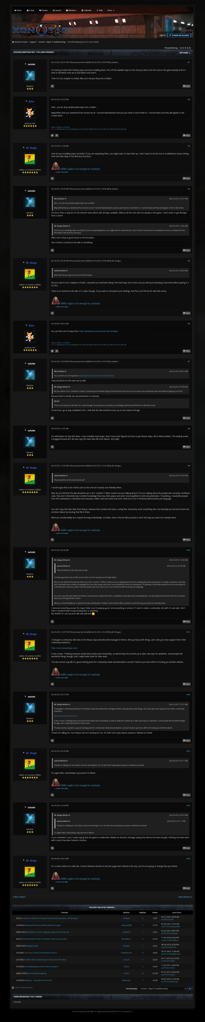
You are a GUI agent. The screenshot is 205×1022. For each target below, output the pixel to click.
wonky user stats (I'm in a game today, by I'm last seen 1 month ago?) (50, 918)
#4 (88, 129)
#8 (122, 129)
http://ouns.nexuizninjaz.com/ (64, 648)
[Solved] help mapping (37, 973)
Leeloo (126, 966)
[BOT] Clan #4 (115, 129)
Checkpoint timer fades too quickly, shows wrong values (44, 939)
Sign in (163, 35)
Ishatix (172, 961)
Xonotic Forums (21, 42)
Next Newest (185, 897)
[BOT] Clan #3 (94, 129)
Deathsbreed (126, 953)
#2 (189, 100)
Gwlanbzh (126, 932)
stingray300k (126, 925)
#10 (188, 550)
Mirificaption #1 (76, 129)
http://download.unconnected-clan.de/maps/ (98, 331)
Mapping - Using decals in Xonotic (38, 980)
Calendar (86, 10)
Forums (43, 10)
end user (173, 947)
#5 (101, 129)
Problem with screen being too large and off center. (45, 960)
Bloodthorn (126, 939)
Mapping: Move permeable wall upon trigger (42, 925)
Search (57, 10)
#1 (189, 62)
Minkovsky (126, 980)
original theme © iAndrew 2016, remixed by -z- (114, 1012)
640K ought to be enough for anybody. (80, 168)
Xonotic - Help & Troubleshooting (52, 42)
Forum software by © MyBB (83, 1012)
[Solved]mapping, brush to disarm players (41, 966)
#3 (84, 129)
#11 (188, 632)
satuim (31, 64)
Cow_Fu (126, 960)
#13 (188, 751)
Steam (53, 127)
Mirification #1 (61, 129)
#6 (105, 129)
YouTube (67, 127)
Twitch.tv (59, 127)
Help (99, 10)
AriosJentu (173, 933)
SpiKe (171, 919)
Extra (110, 10)
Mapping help (32, 946)
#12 (188, 695)
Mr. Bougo (116, 261)
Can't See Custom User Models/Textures (40, 953)
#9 (125, 129)
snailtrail (126, 918)
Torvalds (64, 172)
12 (143, 973)
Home (17, 10)
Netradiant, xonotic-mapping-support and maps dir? (48, 932)
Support (33, 42)
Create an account (179, 35)
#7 (108, 129)
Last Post (165, 919)
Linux (58, 172)
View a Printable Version (24, 988)
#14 (188, 806)
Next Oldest (20, 897)
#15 (188, 859)
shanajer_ (126, 946)
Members (71, 10)
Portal (30, 10)
